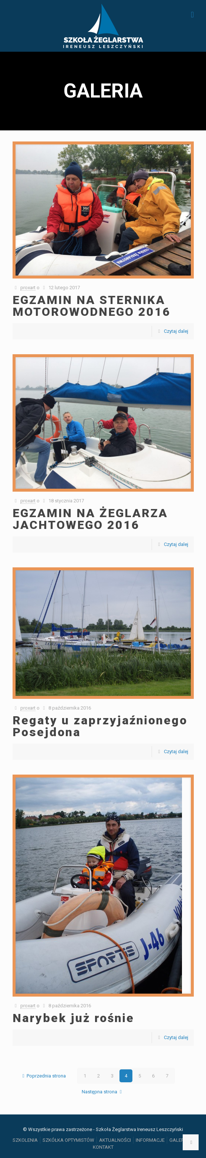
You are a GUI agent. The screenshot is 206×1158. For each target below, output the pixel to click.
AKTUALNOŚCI (115, 1140)
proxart (28, 287)
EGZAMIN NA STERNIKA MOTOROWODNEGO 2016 (92, 306)
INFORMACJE (150, 1140)
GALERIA (179, 1140)
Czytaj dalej (176, 331)
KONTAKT (103, 1147)
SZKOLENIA (25, 1140)
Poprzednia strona (43, 1076)
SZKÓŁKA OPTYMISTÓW (68, 1140)
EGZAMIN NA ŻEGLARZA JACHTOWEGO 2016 (90, 519)
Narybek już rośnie (73, 1018)
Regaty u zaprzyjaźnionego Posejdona (100, 726)
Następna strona (103, 1091)
